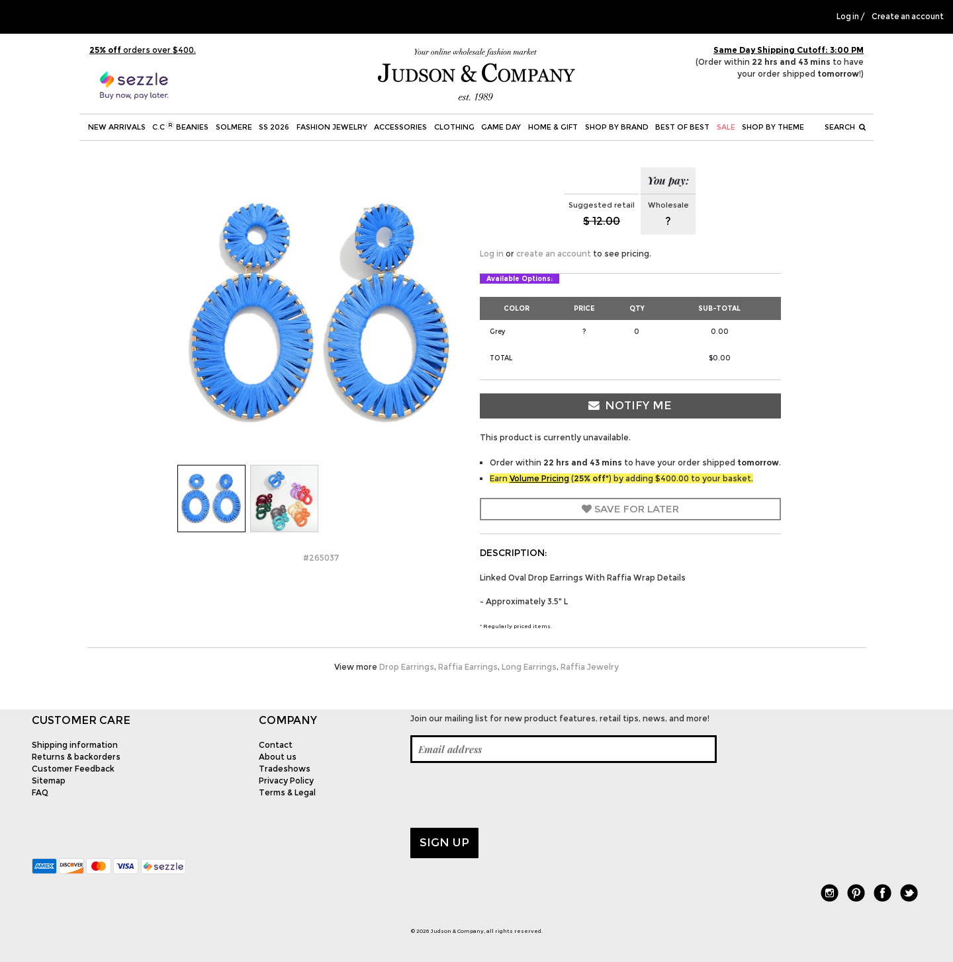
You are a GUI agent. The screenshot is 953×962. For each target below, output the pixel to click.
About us (277, 757)
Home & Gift (553, 127)
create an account (553, 254)
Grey (498, 331)
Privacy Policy (286, 780)
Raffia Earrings (468, 667)
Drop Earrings (406, 667)
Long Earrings (529, 667)
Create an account (908, 16)
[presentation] (511, 795)
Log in (848, 16)
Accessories (400, 127)
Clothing (454, 127)
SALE (726, 127)
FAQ (40, 792)
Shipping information (75, 745)
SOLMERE (234, 127)
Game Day (501, 127)
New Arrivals (117, 127)
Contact (276, 745)
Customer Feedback (73, 769)
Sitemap (49, 780)
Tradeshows (284, 769)
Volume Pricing (539, 478)
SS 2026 (274, 127)
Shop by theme (773, 127)
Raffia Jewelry (590, 667)
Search (845, 127)
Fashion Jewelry (331, 127)
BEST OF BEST (682, 127)
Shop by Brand (617, 127)
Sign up (444, 842)
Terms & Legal (287, 792)
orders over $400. (142, 50)
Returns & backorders (76, 757)
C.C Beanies (180, 126)
